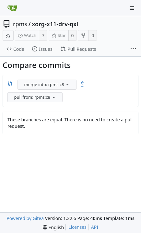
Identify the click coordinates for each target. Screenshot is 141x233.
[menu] (67, 84)
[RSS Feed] (8, 35)
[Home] (12, 8)
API (94, 227)
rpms (20, 24)
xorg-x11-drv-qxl (55, 24)
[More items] (133, 49)
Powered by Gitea (25, 218)
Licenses (77, 227)
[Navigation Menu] (132, 8)
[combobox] (47, 85)
